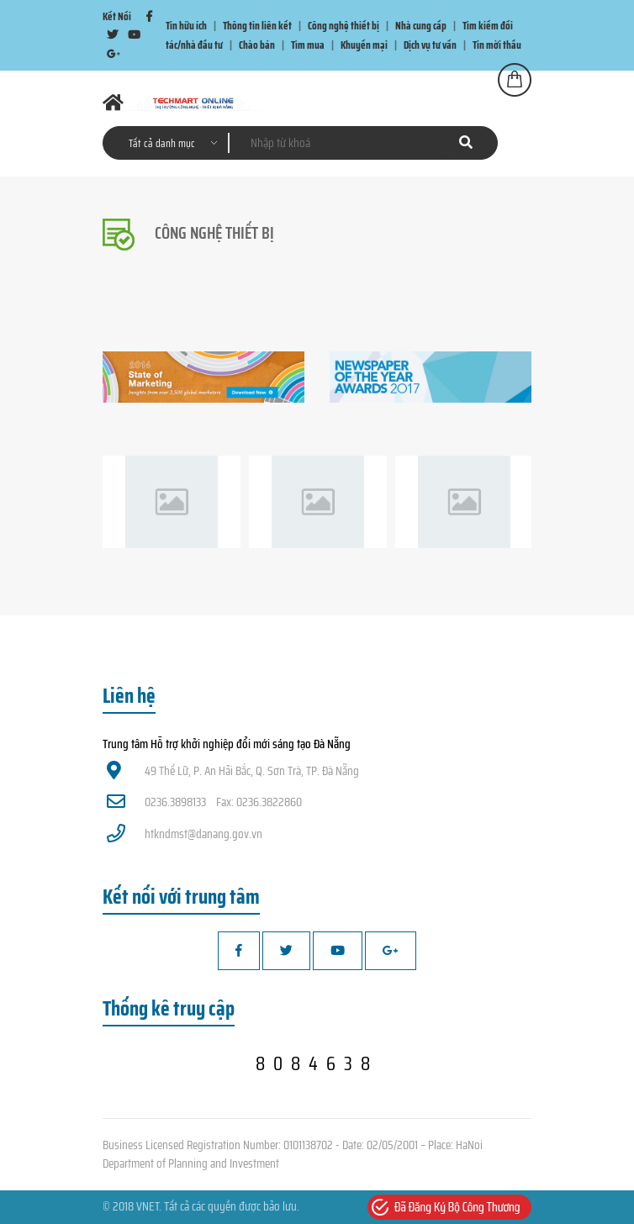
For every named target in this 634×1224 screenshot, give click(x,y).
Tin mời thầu (497, 45)
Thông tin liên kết (257, 25)
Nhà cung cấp (420, 25)
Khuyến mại (364, 45)
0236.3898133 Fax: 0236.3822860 (204, 802)
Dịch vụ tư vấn (430, 45)
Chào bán (257, 45)
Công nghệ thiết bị (343, 25)
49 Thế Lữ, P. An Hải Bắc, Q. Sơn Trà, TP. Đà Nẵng (233, 771)
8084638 (317, 1063)
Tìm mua (308, 45)
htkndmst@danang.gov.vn (184, 834)
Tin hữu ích (186, 25)
